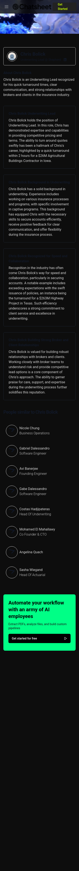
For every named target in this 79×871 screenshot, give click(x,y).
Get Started (62, 7)
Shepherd (54, 59)
